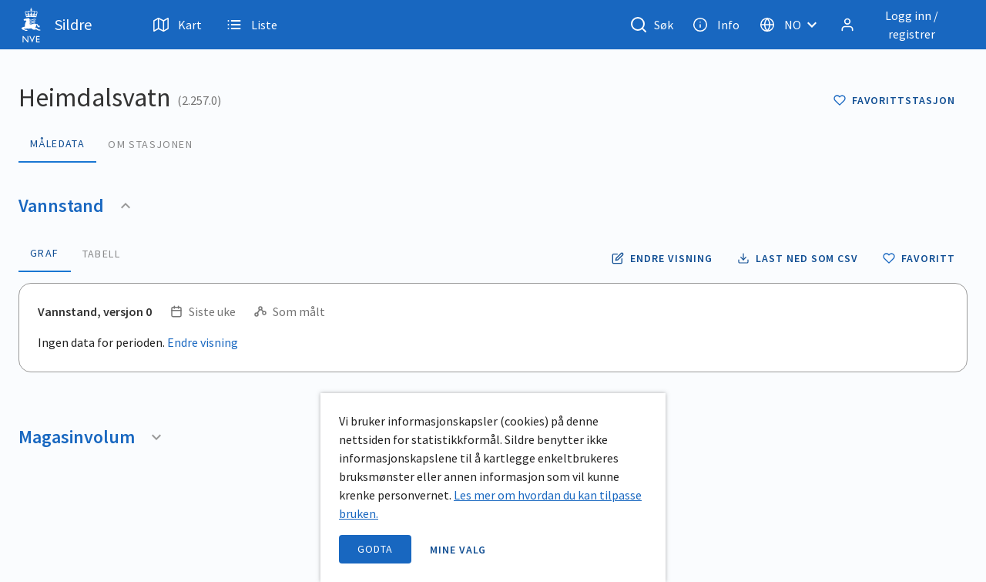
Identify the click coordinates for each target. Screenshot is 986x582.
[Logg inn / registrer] (900, 24)
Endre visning (202, 342)
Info (716, 24)
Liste (251, 24)
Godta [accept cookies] (375, 549)
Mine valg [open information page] (458, 550)
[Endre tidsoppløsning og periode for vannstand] (661, 258)
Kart (177, 24)
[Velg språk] (792, 25)
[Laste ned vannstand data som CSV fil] (797, 258)
